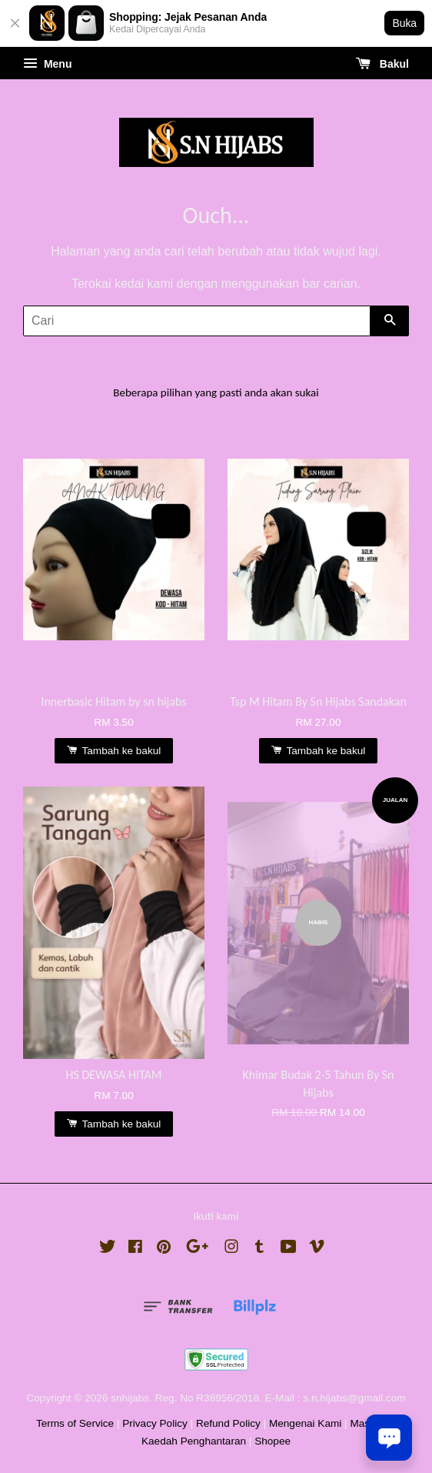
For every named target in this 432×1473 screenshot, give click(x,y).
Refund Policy (228, 1423)
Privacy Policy (155, 1423)
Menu (47, 63)
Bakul (382, 63)
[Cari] (197, 321)
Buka (404, 23)
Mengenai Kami (305, 1423)
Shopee (272, 1441)
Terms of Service (75, 1423)
